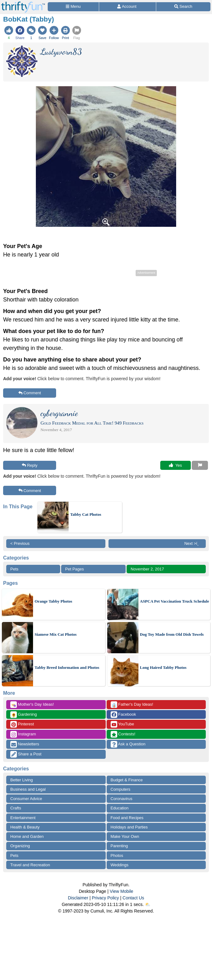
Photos (117, 855)
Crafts (15, 808)
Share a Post (25, 754)
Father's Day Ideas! (132, 704)
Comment (29, 392)
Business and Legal (28, 789)
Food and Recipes (127, 817)
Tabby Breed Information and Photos (67, 667)
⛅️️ (147, 904)
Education (120, 808)
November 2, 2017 (147, 569)
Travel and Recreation (30, 865)
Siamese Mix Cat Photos (56, 634)
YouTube (122, 724)
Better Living (21, 780)
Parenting (119, 845)
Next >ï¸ (193, 543)
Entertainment (23, 817)
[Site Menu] (73, 6)
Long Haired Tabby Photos (163, 667)
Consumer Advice (26, 798)
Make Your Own (125, 836)
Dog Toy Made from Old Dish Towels (172, 634)
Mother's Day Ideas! (32, 704)
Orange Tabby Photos (53, 601)
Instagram (23, 734)
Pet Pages (74, 569)
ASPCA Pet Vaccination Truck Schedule (174, 601)
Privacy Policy (105, 897)
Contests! (123, 734)
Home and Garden (27, 836)
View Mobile (121, 891)
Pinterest (22, 724)
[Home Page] (23, 3)
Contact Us (133, 897)
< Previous (20, 543)
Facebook (123, 714)
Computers (121, 789)
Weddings (120, 865)
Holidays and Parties (129, 827)
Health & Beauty (25, 827)
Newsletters (24, 744)
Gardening (23, 714)
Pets (14, 569)
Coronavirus (121, 798)
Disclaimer (78, 897)
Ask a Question (128, 744)
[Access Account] (127, 6)
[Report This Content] (200, 465)
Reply (29, 465)
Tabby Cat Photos (85, 514)
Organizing (20, 845)
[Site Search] (183, 6)
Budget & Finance (127, 780)
